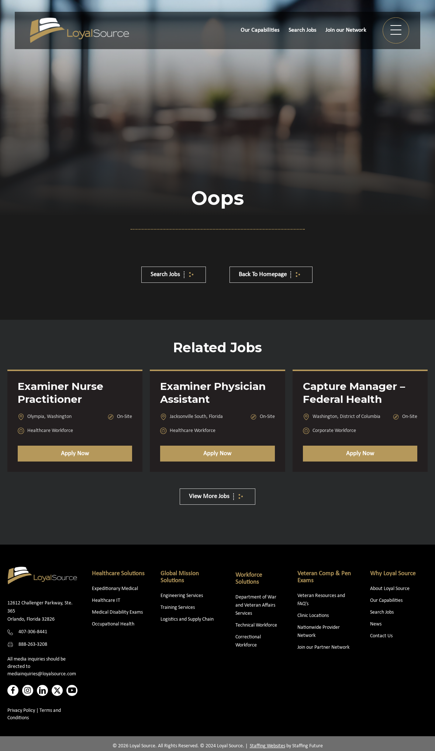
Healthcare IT (106, 600)
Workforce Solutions (248, 578)
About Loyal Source (390, 588)
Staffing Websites (267, 746)
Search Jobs (382, 612)
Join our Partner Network (323, 647)
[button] (396, 30)
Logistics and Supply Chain (187, 619)
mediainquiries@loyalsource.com (41, 674)
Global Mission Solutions (179, 577)
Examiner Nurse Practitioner (60, 392)
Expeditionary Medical (115, 588)
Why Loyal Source (392, 573)
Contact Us (381, 636)
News (376, 624)
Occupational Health (113, 624)
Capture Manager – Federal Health (354, 392)
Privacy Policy (21, 710)
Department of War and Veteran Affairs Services (255, 605)
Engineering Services (181, 596)
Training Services (177, 607)
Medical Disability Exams (118, 612)
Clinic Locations (313, 615)
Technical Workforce (256, 625)
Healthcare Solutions (118, 573)
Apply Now (75, 453)
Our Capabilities (386, 600)
